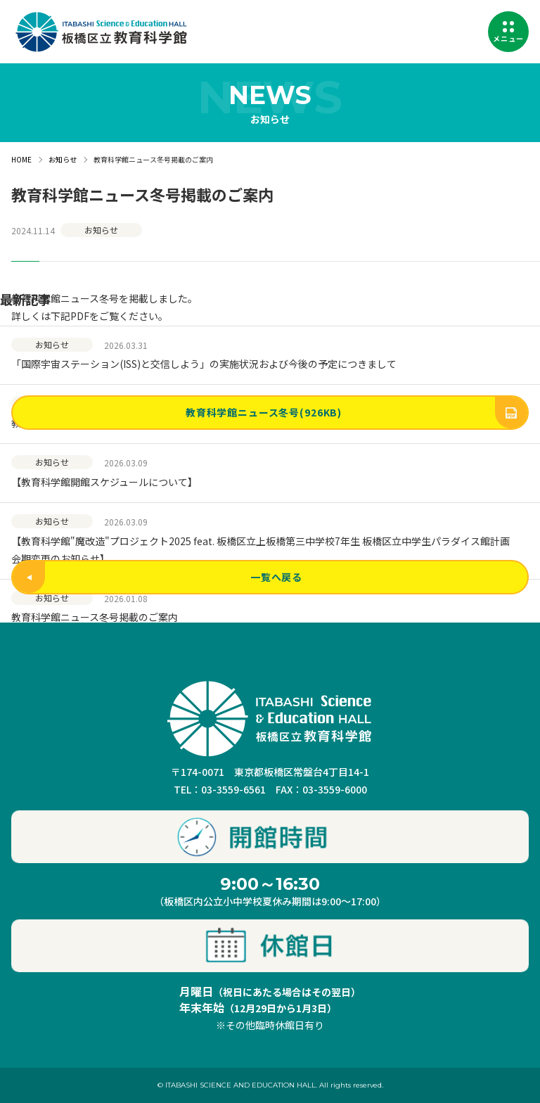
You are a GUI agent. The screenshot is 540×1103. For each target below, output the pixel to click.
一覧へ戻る (157, 577)
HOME (21, 159)
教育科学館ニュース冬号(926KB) (356, 412)
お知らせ (63, 159)
